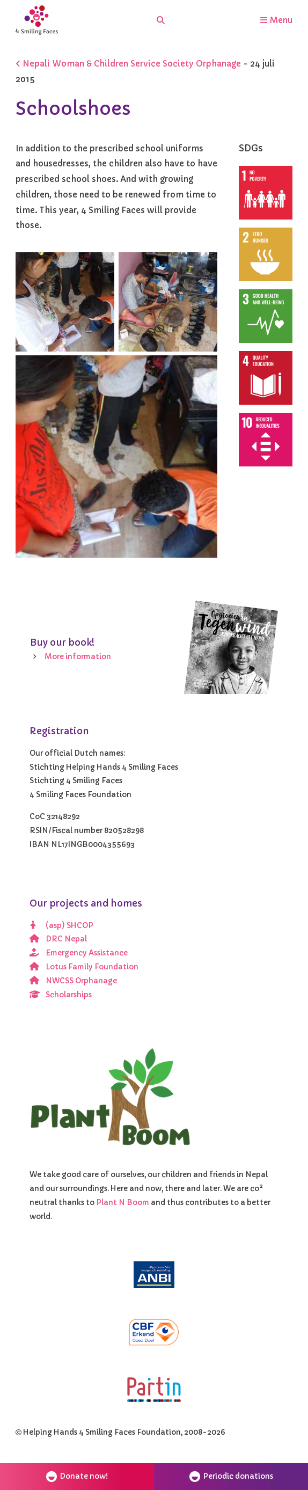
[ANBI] (154, 1275)
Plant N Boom (123, 1202)
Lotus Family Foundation (84, 967)
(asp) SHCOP (62, 925)
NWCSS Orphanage (74, 980)
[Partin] (154, 1389)
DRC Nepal (58, 939)
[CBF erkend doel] (154, 1332)
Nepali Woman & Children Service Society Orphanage (128, 64)
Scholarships (61, 994)
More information (78, 656)
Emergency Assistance (79, 953)
